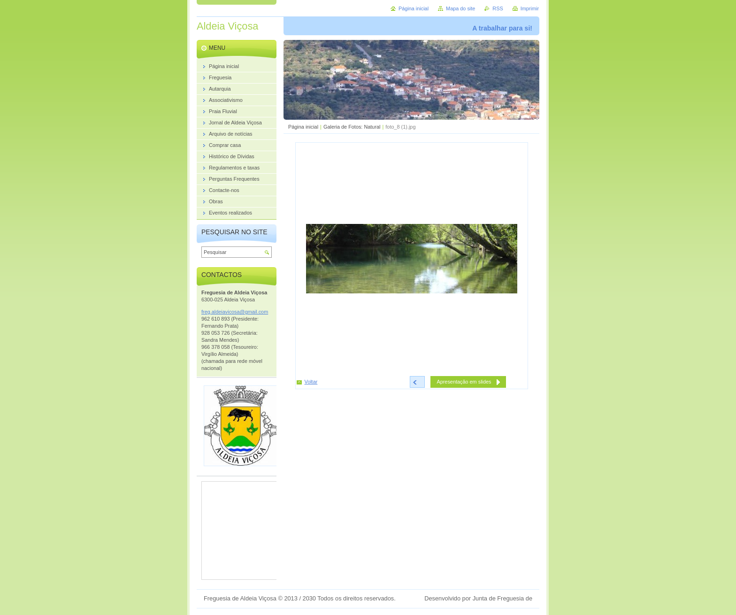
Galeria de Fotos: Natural (352, 127)
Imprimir (530, 8)
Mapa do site (460, 8)
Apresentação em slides (464, 381)
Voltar (311, 381)
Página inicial (303, 127)
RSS (497, 8)
